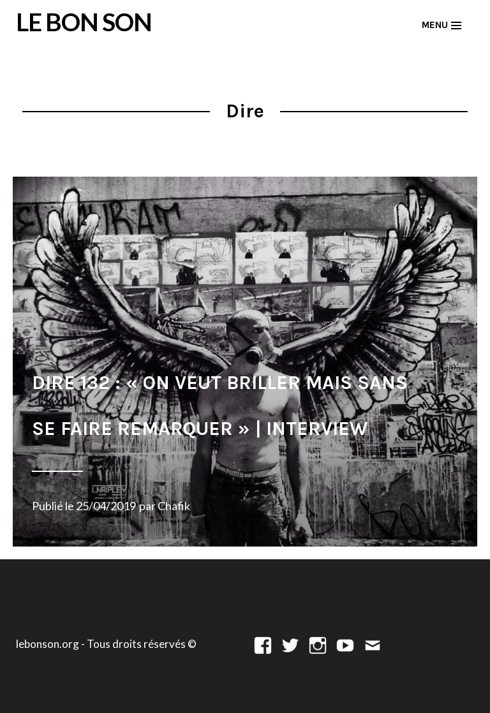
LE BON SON (84, 21)
